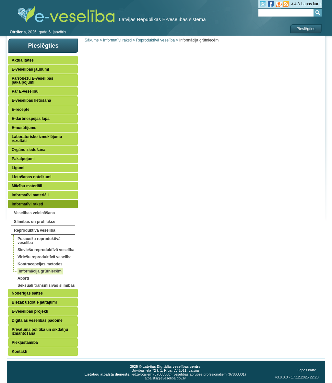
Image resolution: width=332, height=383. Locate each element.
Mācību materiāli (27, 186)
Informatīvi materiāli (30, 195)
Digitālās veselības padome (37, 320)
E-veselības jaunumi (30, 69)
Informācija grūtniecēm (40, 271)
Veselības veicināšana (34, 213)
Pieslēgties (305, 29)
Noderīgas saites (27, 293)
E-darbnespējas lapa (31, 118)
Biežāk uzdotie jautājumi (34, 302)
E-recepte (21, 109)
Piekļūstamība (25, 342)
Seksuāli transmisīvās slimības (46, 285)
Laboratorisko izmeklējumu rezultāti (37, 138)
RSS (286, 4)
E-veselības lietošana (31, 100)
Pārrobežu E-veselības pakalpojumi (32, 80)
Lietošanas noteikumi (32, 177)
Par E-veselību (25, 91)
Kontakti (19, 351)
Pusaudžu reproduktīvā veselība (39, 241)
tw (263, 4)
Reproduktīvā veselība (34, 230)
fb (271, 4)
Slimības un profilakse (34, 221)
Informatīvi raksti (27, 204)
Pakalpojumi (23, 159)
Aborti (23, 278)
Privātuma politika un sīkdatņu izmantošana (40, 331)
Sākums (92, 40)
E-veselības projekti (30, 311)
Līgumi (18, 168)
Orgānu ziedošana (28, 149)
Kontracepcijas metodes (40, 264)
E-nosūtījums (24, 127)
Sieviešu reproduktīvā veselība (46, 250)
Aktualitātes (23, 60)
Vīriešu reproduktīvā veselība (45, 257)
